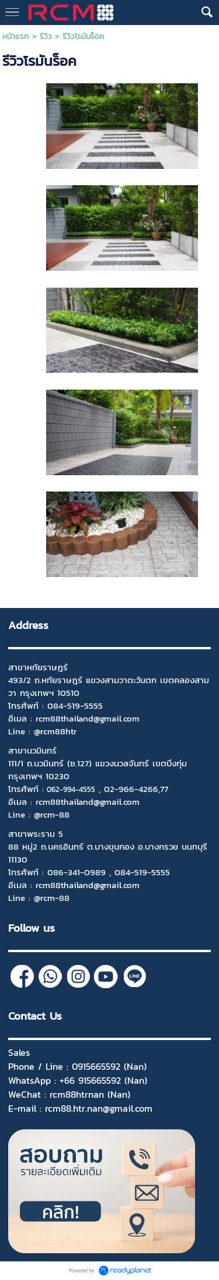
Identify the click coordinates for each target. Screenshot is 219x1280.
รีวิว (46, 36)
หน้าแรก (15, 36)
